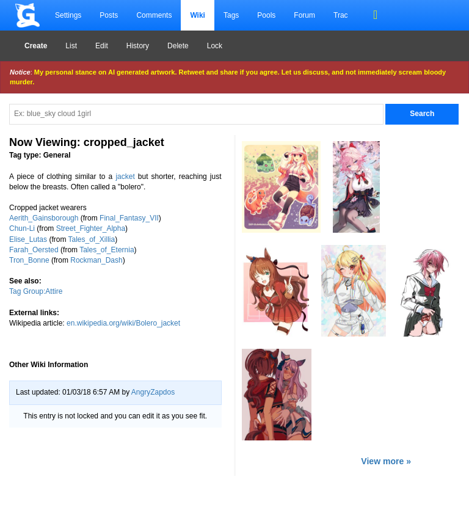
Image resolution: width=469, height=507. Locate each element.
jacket (124, 176)
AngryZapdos (153, 392)
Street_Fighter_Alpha (90, 228)
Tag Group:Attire (35, 291)
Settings (68, 15)
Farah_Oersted (34, 250)
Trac (340, 15)
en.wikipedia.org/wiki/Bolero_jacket (123, 323)
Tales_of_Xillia (91, 239)
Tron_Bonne (29, 260)
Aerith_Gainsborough (43, 218)
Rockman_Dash (96, 260)
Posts (109, 15)
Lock (214, 46)
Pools (266, 15)
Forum (304, 15)
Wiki (197, 15)
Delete (178, 46)
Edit (101, 46)
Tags (231, 15)
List (71, 46)
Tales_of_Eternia (106, 250)
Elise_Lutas (28, 239)
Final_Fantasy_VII (129, 218)
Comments (154, 15)
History (137, 46)
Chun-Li (22, 228)
